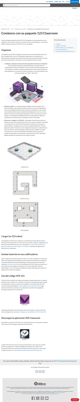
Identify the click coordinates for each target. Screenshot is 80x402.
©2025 (36, 391)
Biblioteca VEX (5, 29)
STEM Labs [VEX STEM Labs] (57, 1)
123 (12, 29)
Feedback (75, 399)
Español (74, 8)
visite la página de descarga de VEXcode (29, 286)
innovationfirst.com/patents (60, 392)
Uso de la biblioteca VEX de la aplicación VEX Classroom (27, 350)
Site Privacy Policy (25, 393)
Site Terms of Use (32, 393)
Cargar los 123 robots (61, 45)
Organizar (58, 44)
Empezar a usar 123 (20, 29)
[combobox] (26, 5)
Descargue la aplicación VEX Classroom (65, 51)
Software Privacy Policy (45, 393)
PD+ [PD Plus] (63, 1)
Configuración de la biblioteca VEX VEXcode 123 (33, 312)
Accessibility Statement (54, 393)
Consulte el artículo (13, 264)
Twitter (40, 371)
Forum (68, 1)
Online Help (74, 1)
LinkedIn (43, 371)
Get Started (49, 1)
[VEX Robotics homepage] (4, 1)
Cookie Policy (38, 393)
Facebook (36, 371)
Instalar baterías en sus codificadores (64, 47)
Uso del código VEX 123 (61, 49)
